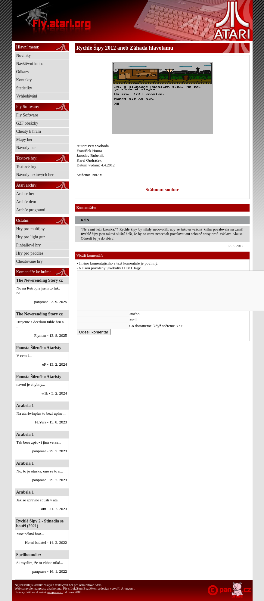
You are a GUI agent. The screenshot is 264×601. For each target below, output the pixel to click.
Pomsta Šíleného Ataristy (38, 347)
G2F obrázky (27, 123)
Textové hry (26, 166)
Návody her (26, 147)
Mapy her (24, 139)
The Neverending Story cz (39, 280)
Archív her (25, 193)
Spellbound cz (29, 555)
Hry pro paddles (29, 253)
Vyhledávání (26, 96)
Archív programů (30, 210)
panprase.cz (55, 592)
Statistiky (24, 88)
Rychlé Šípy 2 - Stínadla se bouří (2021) (40, 523)
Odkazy (23, 72)
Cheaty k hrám (28, 131)
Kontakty (24, 80)
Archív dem (26, 202)
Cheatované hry (29, 261)
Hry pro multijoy (30, 229)
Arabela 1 (25, 405)
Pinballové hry (28, 245)
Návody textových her (35, 174)
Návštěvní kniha (30, 63)
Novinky (23, 55)
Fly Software (27, 115)
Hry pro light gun (31, 237)
